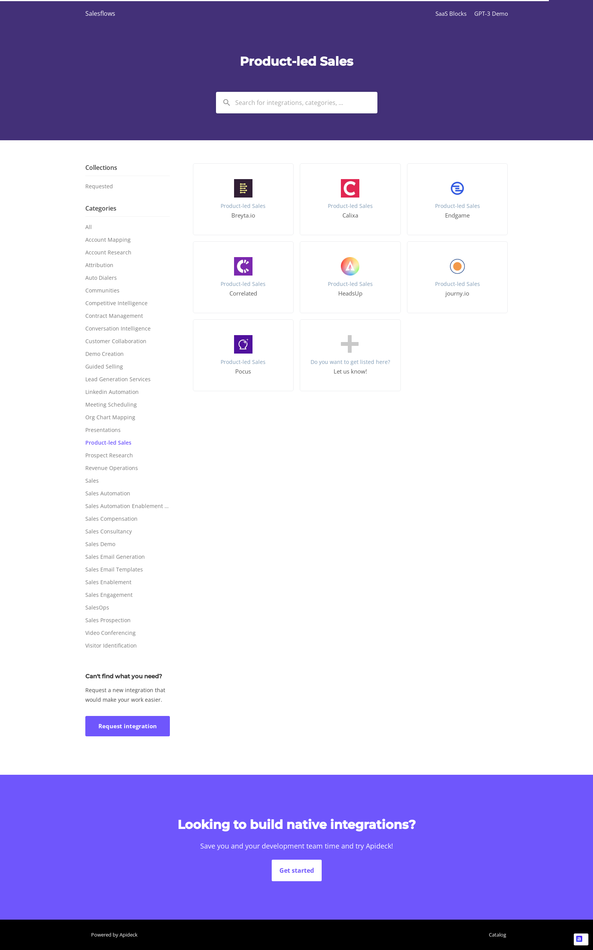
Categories (100, 208)
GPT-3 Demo (491, 13)
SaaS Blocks (451, 13)
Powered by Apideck (114, 934)
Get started (296, 870)
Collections (101, 167)
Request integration (127, 726)
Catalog (497, 934)
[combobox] (296, 102)
